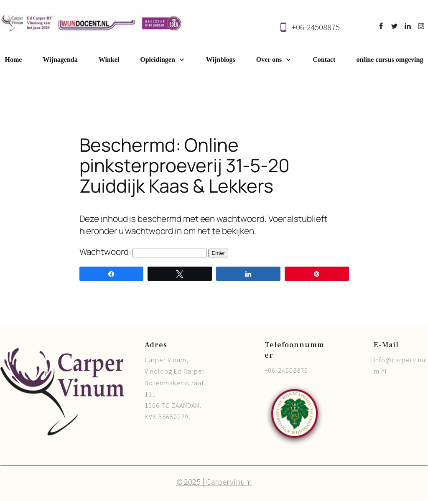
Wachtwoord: (143, 251)
